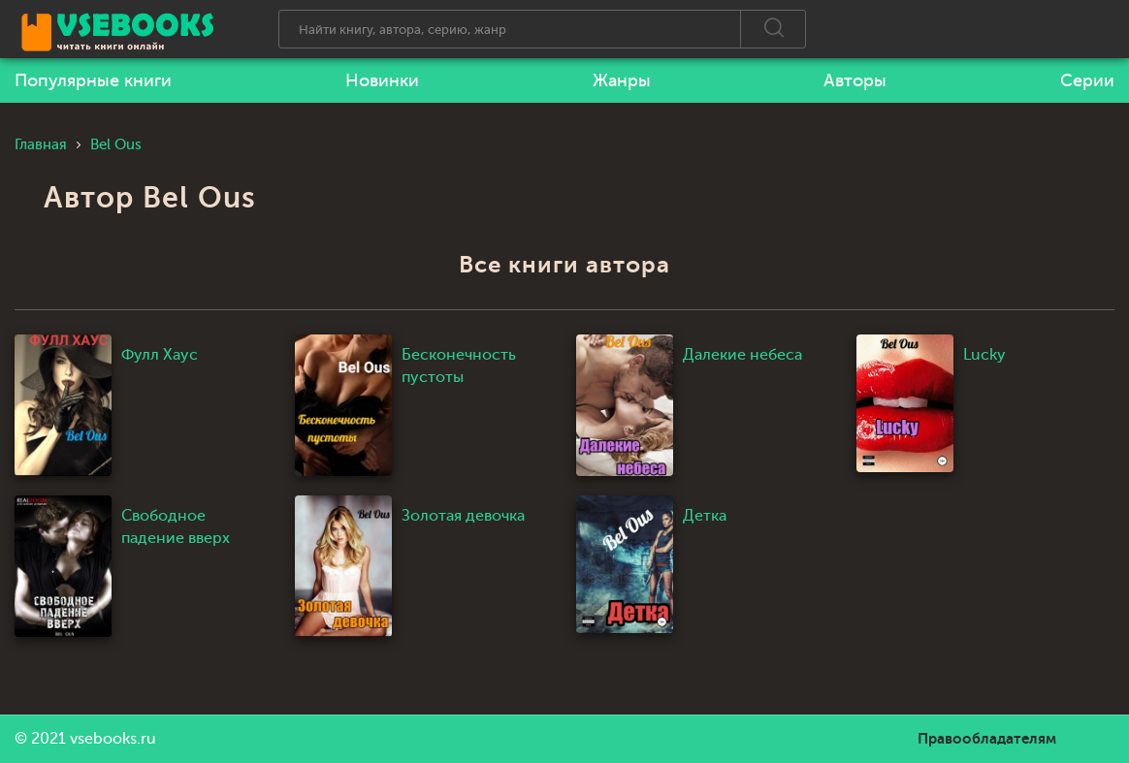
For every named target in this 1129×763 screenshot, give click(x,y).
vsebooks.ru (113, 738)
